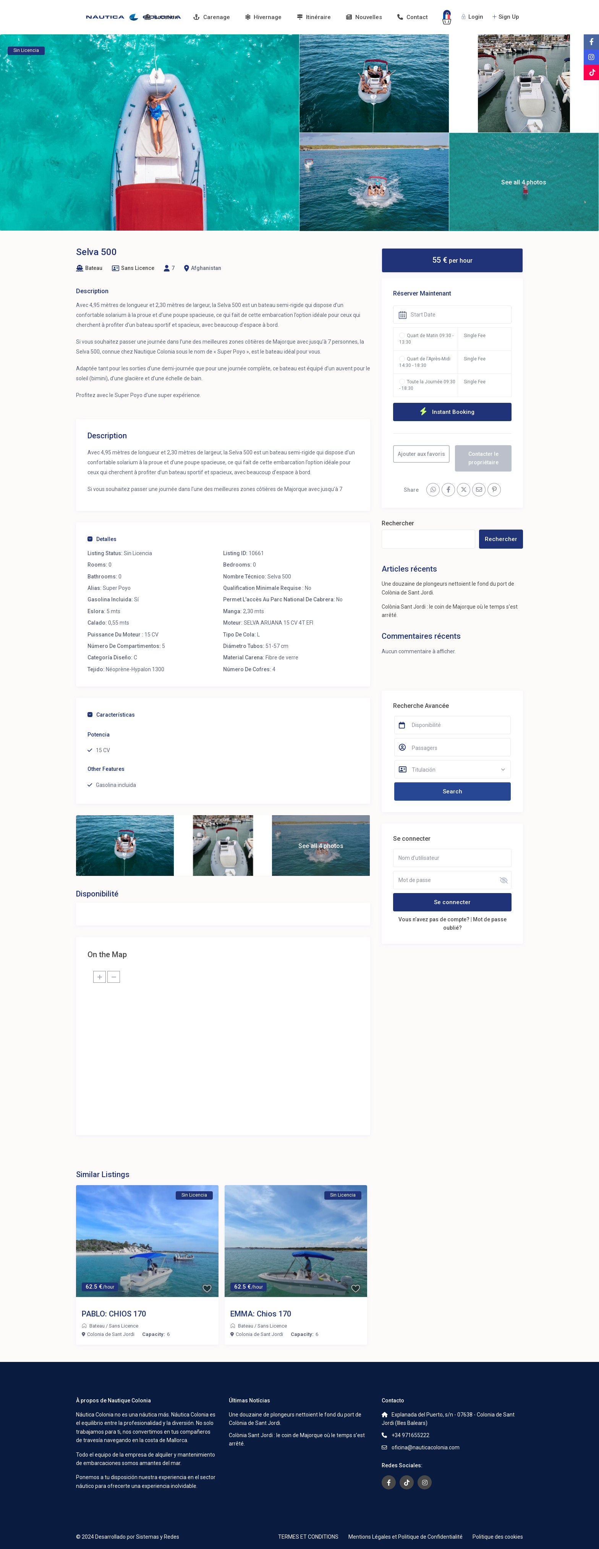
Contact (412, 17)
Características (111, 715)
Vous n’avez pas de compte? (433, 919)
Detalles (102, 539)
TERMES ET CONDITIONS (308, 1537)
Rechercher (398, 523)
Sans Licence (137, 268)
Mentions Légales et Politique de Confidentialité (405, 1537)
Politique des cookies (498, 1537)
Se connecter (452, 902)
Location (161, 17)
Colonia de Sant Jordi (110, 1334)
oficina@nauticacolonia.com (426, 1447)
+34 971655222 (410, 1435)
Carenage (211, 17)
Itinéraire (314, 17)
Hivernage (263, 17)
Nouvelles (364, 17)
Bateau (93, 268)
